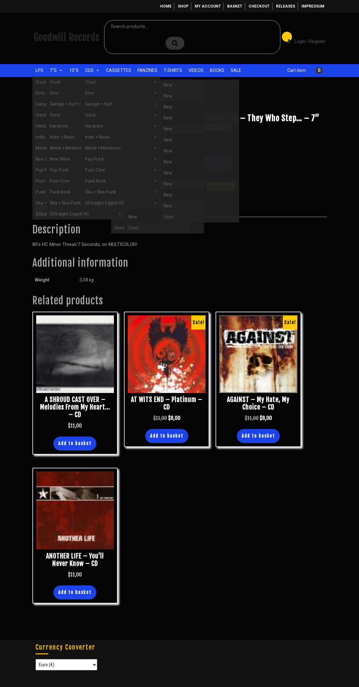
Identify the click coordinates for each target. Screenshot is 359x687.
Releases (285, 6)
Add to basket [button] (75, 443)
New (229, 193)
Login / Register (303, 37)
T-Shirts (173, 70)
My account (208, 6)
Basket (234, 6)
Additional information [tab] (95, 211)
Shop (183, 6)
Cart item (296, 70)
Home (165, 6)
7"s (56, 70)
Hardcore (77, 102)
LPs (39, 70)
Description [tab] (52, 211)
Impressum (312, 6)
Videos (196, 70)
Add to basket (208, 163)
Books (217, 70)
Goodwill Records (66, 37)
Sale (236, 70)
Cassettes (118, 70)
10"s (74, 70)
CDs (92, 70)
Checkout (259, 6)
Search (174, 43)
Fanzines (147, 70)
